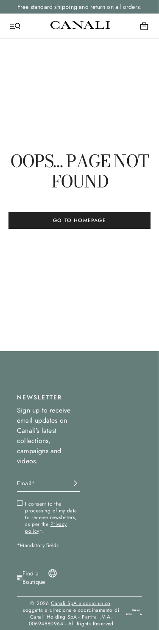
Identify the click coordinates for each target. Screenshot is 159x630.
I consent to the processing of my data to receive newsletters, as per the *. (51, 517)
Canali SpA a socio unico (80, 603)
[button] (141, 613)
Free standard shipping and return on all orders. (79, 6)
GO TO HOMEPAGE (79, 220)
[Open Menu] (15, 26)
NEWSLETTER (39, 397)
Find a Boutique (33, 577)
